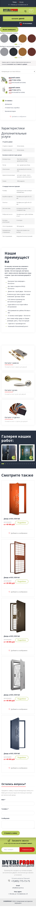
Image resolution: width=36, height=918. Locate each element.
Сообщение (5, 818)
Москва (21, 2)
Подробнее (22, 523)
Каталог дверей (18, 19)
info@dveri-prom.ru (18, 888)
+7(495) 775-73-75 (20, 881)
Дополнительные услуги (13, 135)
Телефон (5, 809)
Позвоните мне (27, 849)
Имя (3, 800)
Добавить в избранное (19, 116)
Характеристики (13, 128)
